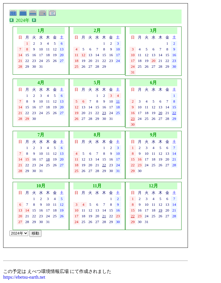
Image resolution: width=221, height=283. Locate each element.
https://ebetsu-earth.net (24, 277)
